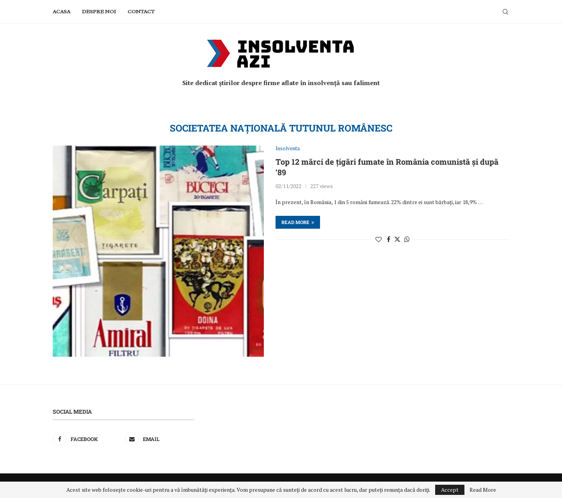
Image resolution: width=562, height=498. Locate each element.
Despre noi (99, 11)
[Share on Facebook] (388, 239)
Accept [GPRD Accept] (450, 489)
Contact (141, 11)
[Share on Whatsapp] (407, 239)
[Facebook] (87, 439)
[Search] (505, 11)
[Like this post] (378, 239)
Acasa (61, 11)
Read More (483, 490)
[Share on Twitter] (397, 239)
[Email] (159, 439)
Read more (297, 222)
